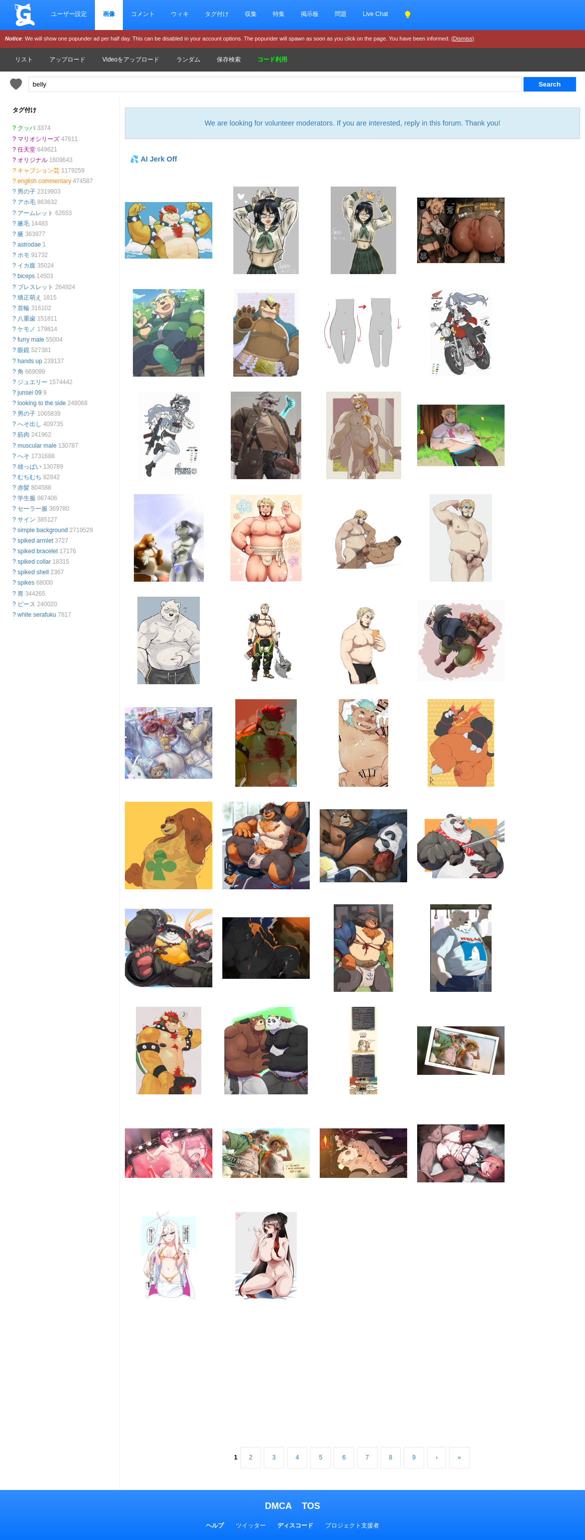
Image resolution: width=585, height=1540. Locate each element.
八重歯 (26, 318)
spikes (25, 582)
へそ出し (29, 424)
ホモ (23, 255)
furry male (30, 339)
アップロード (67, 59)
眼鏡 (23, 350)
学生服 (26, 498)
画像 (109, 14)
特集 (279, 14)
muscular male (36, 445)
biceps (26, 276)
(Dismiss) (462, 39)
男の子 (26, 191)
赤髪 (23, 487)
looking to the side (41, 403)
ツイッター (251, 1525)
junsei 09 (29, 392)
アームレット (35, 213)
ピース (26, 604)
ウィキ (180, 14)
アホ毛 (26, 202)
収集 (251, 14)
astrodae (29, 244)
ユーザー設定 (69, 14)
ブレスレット (35, 287)
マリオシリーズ (38, 139)
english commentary (44, 181)
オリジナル (32, 160)
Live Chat (375, 14)
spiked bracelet (37, 551)
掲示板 (310, 14)
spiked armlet (35, 540)
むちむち (29, 477)
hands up (29, 361)
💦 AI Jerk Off (153, 159)
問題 (341, 14)
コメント (143, 14)
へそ (23, 456)
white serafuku (36, 614)
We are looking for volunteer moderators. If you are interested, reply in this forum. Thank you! (352, 123)
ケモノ (26, 329)
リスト (24, 59)
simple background (42, 530)
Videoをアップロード (130, 59)
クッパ (26, 128)
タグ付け (217, 14)
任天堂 (26, 149)
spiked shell (33, 572)
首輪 (23, 308)
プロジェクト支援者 (352, 1525)
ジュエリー (32, 382)
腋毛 (23, 223)
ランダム (188, 59)
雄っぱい (29, 466)
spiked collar (34, 561)
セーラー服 (32, 508)
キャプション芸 (38, 170)
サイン (26, 519)
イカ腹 (26, 265)
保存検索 (229, 59)
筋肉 (23, 434)
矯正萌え (29, 297)
